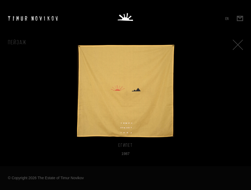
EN (227, 18)
